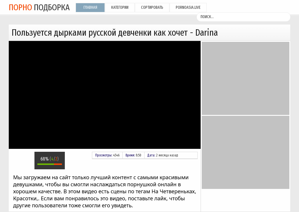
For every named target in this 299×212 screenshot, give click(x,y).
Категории (119, 7)
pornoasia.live (188, 7)
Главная (90, 7)
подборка (39, 7)
